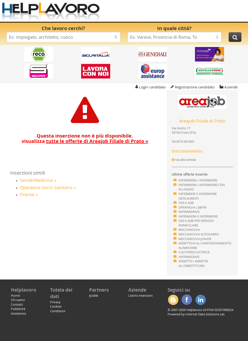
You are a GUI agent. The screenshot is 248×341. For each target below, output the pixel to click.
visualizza (85, 141)
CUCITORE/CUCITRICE (194, 252)
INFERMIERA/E (189, 211)
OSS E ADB (186, 203)
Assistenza (18, 313)
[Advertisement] (171, 12)
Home (15, 295)
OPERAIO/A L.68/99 (192, 207)
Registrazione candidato (195, 87)
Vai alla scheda (184, 159)
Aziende (231, 87)
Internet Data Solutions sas (205, 314)
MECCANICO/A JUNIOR (194, 239)
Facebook (186, 299)
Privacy (55, 302)
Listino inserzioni (140, 295)
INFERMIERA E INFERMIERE (198, 216)
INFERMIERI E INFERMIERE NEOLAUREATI (197, 196)
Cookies (56, 306)
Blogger (173, 299)
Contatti (17, 304)
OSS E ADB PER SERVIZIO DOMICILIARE (196, 222)
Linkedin (200, 299)
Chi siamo (18, 300)
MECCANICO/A (189, 229)
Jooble (93, 295)
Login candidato (152, 87)
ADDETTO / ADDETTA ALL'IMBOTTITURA (193, 263)
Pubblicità (18, 309)
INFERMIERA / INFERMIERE (197, 180)
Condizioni (57, 311)
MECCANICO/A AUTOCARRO (198, 234)
